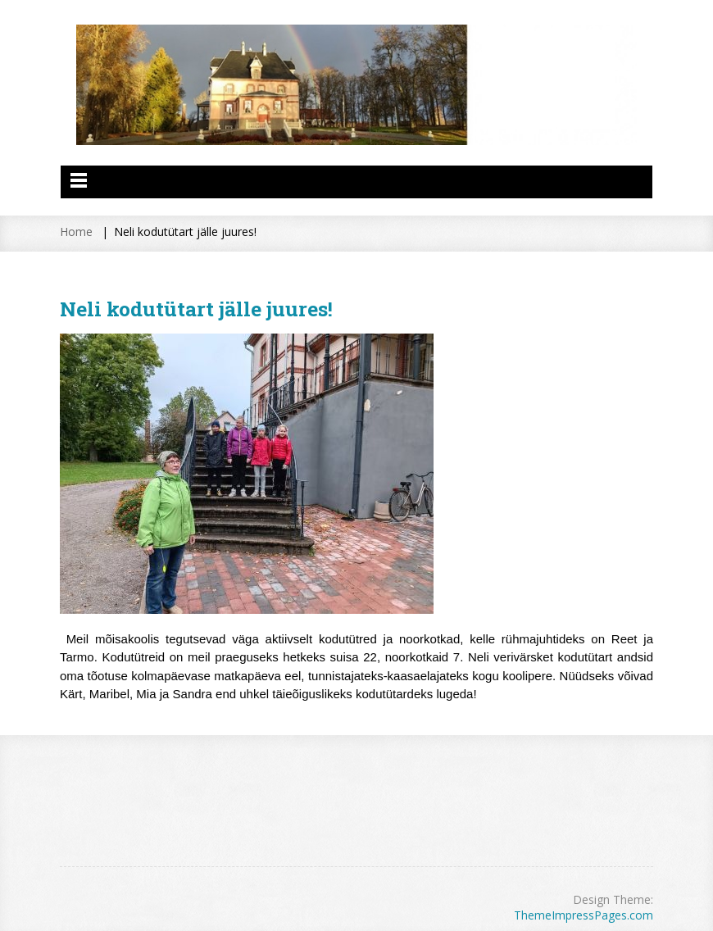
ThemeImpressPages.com (583, 915)
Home (76, 231)
